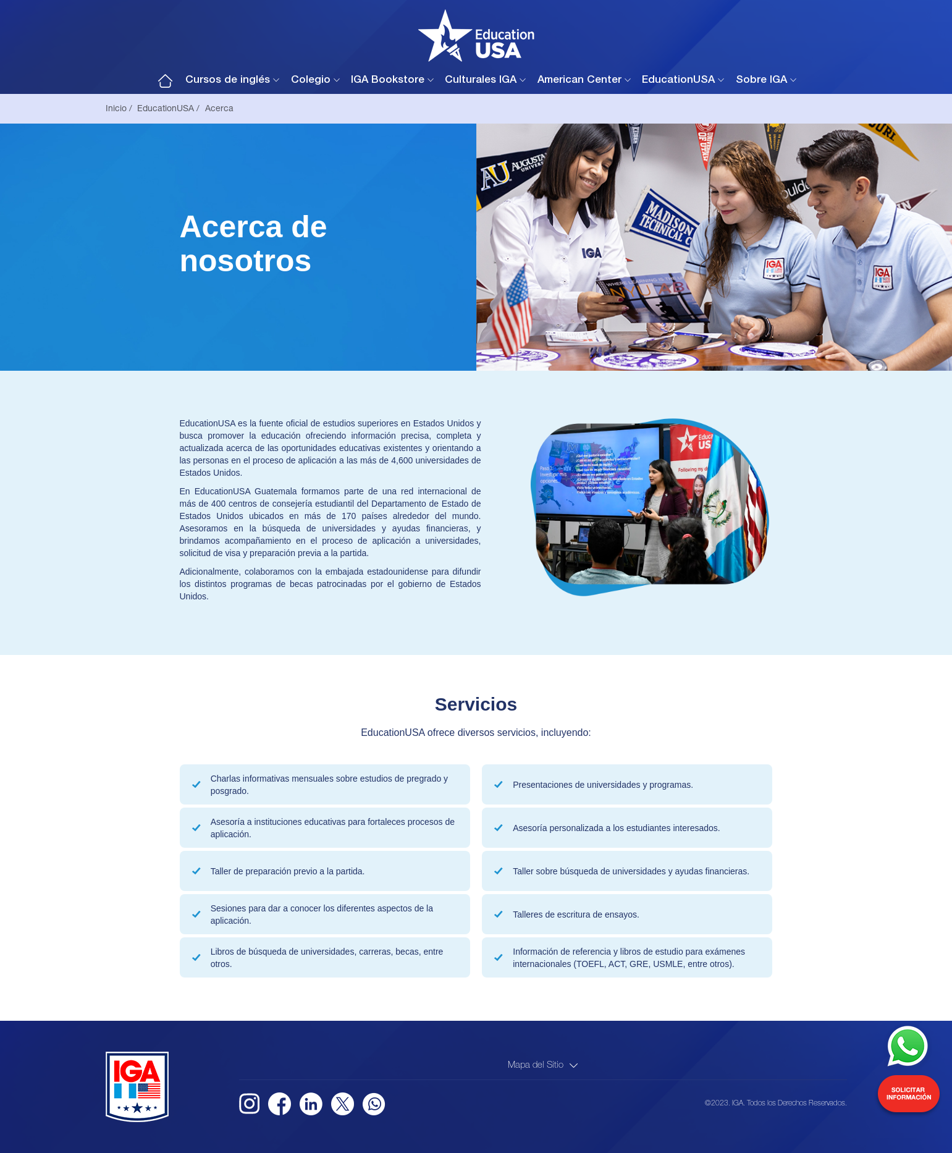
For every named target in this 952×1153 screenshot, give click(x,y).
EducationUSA (678, 80)
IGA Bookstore (387, 80)
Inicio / (119, 109)
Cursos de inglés (227, 80)
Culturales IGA (480, 80)
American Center (579, 80)
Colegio (311, 80)
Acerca (219, 109)
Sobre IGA (761, 80)
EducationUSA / (168, 109)
